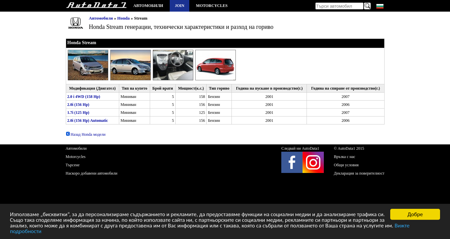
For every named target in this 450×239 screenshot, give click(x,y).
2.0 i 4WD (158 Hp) (83, 96)
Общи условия (346, 165)
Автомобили (148, 5)
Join (179, 5)
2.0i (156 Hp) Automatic (87, 120)
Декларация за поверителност (359, 173)
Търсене (73, 165)
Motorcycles (211, 5)
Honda (123, 18)
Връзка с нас (344, 156)
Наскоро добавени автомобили (92, 173)
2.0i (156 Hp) (78, 104)
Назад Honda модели (86, 134)
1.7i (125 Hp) (78, 112)
